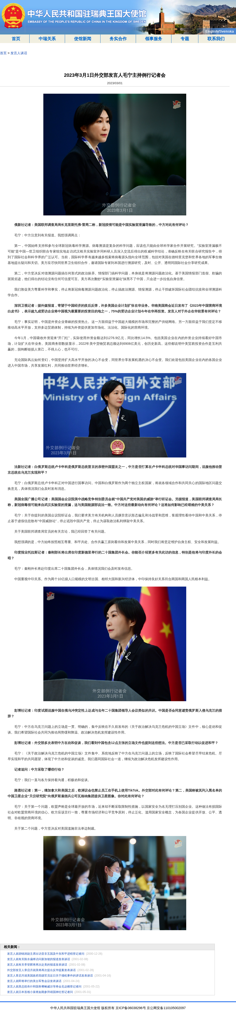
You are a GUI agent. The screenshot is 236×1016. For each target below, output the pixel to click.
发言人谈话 (18, 53)
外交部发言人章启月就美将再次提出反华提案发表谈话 (41, 970)
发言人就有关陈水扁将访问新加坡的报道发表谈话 (38, 959)
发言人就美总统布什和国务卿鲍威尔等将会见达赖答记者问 (44, 986)
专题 (185, 38)
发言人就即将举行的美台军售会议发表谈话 (34, 981)
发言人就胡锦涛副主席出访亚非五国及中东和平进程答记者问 (45, 953)
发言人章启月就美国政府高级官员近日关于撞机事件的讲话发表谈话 (50, 975)
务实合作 (118, 38)
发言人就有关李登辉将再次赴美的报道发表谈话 (37, 964)
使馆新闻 (82, 38)
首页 (16, 38)
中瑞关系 (47, 38)
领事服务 (153, 38)
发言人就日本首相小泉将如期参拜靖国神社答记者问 (40, 992)
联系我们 (216, 38)
